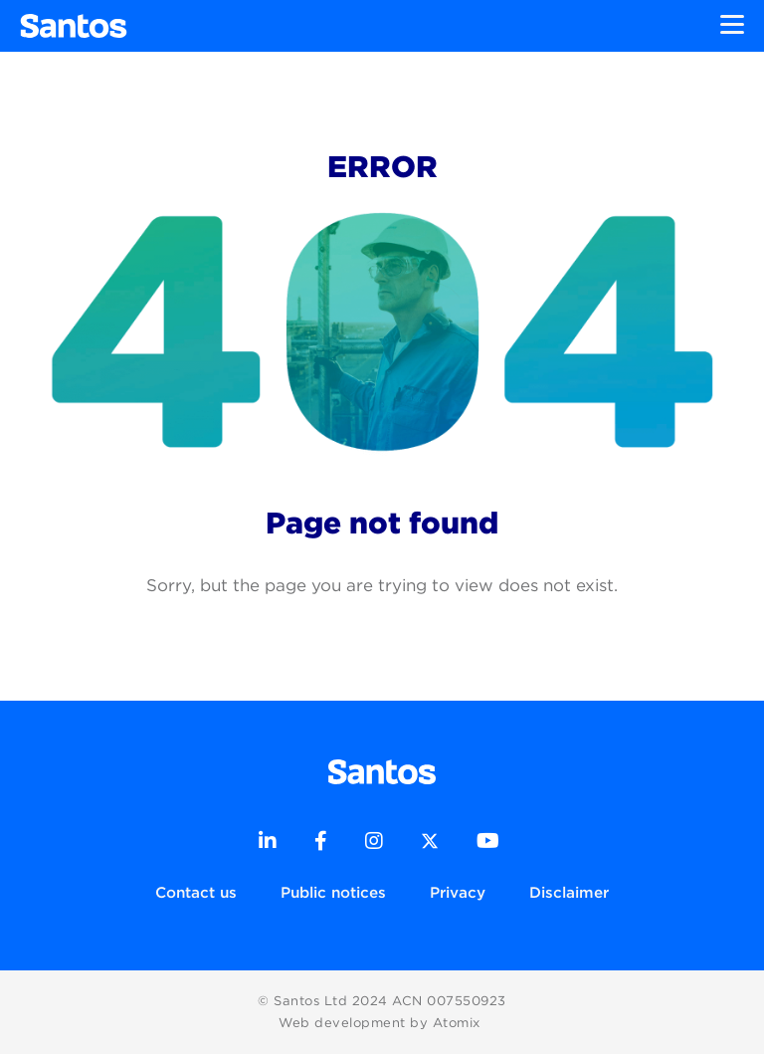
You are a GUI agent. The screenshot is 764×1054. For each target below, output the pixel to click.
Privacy (457, 892)
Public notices (333, 892)
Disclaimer (569, 892)
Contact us (196, 892)
